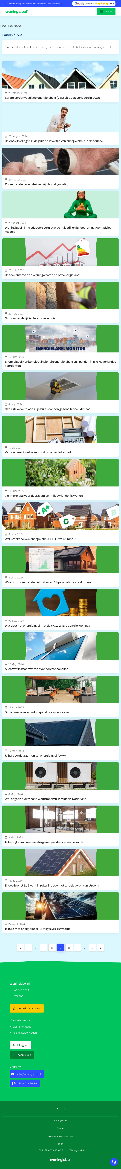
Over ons (16, 995)
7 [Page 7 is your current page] (60, 947)
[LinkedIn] (57, 1109)
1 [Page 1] (28, 947)
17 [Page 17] (92, 947)
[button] (20, 947)
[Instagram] (64, 1109)
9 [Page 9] (77, 947)
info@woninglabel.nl (26, 1074)
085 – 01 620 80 (24, 1083)
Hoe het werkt (19, 990)
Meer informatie (20, 1026)
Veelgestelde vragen (23, 1032)
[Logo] (17, 11)
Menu (108, 11)
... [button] (36, 947)
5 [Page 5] (43, 947)
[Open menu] (106, 11)
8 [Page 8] (69, 947)
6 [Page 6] (52, 947)
